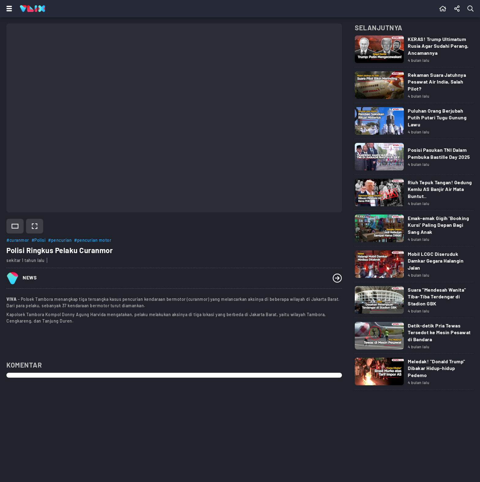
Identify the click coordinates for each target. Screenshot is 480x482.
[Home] (32, 8)
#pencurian (60, 240)
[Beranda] (442, 8)
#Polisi (39, 240)
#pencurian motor (92, 240)
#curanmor (17, 240)
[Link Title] (414, 51)
